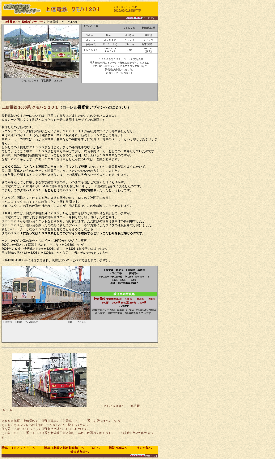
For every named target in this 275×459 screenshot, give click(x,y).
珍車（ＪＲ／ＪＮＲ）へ (20, 447)
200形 (152, 299)
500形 (105, 302)
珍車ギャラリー (32, 22)
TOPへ (94, 447)
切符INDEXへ (119, 447)
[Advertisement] (79, 92)
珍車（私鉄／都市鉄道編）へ (61, 447)
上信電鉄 (107, 298)
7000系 (142, 302)
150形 (140, 299)
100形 (128, 299)
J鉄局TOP (12, 22)
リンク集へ (142, 447)
